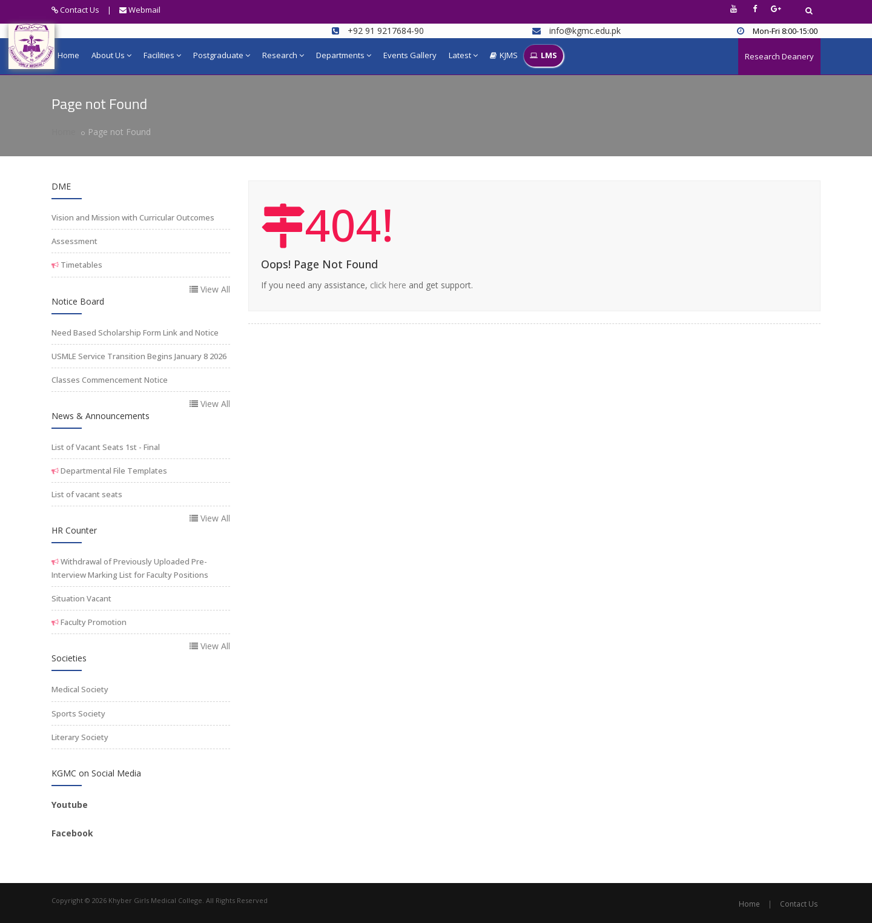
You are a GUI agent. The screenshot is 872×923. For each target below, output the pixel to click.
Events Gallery (410, 55)
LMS (543, 56)
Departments (343, 55)
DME (61, 186)
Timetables (80, 264)
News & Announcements (100, 416)
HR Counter (74, 530)
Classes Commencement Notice (109, 379)
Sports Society (78, 713)
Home (68, 55)
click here (388, 285)
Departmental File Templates (113, 470)
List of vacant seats (86, 494)
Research (283, 55)
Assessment (74, 241)
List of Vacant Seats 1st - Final (105, 447)
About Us (111, 55)
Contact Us (75, 9)
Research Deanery (779, 56)
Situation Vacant (81, 598)
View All (210, 289)
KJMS (504, 56)
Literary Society (79, 737)
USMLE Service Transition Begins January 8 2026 (138, 356)
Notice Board (77, 301)
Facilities (162, 55)
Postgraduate (221, 55)
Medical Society (79, 689)
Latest (463, 55)
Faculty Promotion (93, 622)
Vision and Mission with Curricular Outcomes (132, 217)
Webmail (139, 9)
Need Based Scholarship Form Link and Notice (135, 332)
